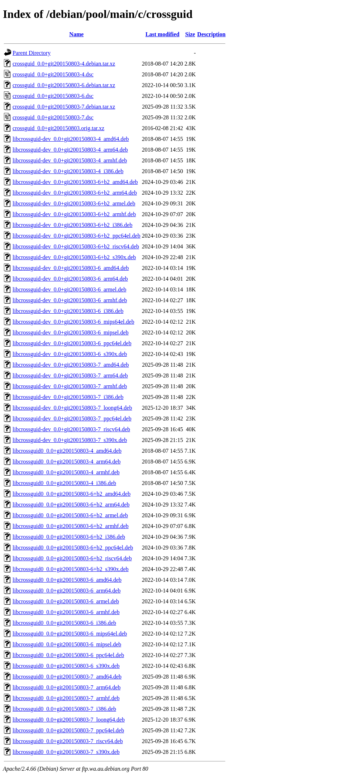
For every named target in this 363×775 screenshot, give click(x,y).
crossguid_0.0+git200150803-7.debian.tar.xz (64, 107)
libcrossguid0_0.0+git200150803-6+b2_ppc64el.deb (73, 548)
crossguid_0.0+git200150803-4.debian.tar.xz (64, 64)
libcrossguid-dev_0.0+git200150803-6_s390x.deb (70, 354)
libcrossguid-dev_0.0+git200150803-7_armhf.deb (70, 386)
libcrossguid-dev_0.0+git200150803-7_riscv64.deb (71, 429)
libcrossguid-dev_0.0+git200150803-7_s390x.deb (70, 440)
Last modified (162, 34)
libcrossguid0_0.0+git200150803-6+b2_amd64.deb (71, 494)
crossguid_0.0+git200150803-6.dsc (53, 96)
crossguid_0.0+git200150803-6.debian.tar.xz (64, 85)
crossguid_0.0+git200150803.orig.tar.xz (58, 128)
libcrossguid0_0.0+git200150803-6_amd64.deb (67, 580)
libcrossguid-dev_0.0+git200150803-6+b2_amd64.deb (75, 182)
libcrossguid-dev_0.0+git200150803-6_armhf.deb (70, 300)
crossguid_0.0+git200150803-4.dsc (53, 74)
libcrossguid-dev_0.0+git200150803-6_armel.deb (69, 289)
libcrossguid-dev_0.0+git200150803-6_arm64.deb (70, 279)
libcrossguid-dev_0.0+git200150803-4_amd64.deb (71, 139)
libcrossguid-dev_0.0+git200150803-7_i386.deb (68, 397)
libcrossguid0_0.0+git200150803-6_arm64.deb (66, 591)
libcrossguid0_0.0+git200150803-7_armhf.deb (66, 698)
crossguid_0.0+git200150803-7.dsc (53, 117)
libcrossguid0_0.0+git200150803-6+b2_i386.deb (69, 537)
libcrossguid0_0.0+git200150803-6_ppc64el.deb (68, 655)
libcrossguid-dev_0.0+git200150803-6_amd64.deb (71, 268)
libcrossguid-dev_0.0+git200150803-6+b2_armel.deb (74, 203)
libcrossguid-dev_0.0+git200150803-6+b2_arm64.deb (75, 193)
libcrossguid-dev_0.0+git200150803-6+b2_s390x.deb (74, 257)
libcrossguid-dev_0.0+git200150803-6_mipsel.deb (71, 332)
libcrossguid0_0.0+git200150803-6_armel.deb (66, 601)
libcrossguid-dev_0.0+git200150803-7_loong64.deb (72, 408)
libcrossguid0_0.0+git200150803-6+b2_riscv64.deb (72, 558)
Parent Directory (32, 53)
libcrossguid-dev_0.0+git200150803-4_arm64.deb (70, 150)
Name (76, 34)
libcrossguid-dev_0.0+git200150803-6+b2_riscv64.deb (76, 246)
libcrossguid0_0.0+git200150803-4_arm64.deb (66, 461)
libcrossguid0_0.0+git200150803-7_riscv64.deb (68, 741)
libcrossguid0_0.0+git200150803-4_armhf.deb (66, 472)
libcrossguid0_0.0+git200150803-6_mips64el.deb (70, 634)
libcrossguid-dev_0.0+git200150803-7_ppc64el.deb (72, 418)
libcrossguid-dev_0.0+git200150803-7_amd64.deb (71, 365)
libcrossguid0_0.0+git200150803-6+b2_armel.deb (70, 515)
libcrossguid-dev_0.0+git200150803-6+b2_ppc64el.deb (76, 236)
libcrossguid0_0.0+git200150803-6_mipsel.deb (67, 644)
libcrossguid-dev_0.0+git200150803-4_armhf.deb (70, 160)
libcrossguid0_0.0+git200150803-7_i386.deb (64, 709)
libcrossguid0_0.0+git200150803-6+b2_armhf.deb (71, 526)
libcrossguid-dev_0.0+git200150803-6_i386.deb (68, 311)
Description (211, 34)
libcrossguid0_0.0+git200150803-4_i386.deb (64, 483)
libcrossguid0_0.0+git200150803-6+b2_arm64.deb (71, 504)
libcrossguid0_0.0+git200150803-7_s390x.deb (66, 752)
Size (190, 34)
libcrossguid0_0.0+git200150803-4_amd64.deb (67, 451)
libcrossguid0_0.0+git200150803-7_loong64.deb (69, 720)
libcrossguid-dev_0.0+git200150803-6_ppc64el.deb (72, 343)
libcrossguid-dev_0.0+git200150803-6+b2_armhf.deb (74, 214)
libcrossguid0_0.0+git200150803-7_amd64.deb (67, 677)
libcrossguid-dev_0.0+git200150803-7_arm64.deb (70, 375)
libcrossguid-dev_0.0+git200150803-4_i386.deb (68, 171)
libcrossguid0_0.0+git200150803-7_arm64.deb (66, 687)
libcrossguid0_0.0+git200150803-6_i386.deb (64, 623)
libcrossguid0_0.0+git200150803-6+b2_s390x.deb (71, 569)
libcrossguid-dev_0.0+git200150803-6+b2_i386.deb (72, 225)
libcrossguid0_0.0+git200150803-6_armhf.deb (66, 612)
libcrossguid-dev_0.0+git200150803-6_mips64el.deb (73, 322)
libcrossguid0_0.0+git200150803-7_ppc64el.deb (68, 730)
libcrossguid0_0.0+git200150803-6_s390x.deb (66, 666)
